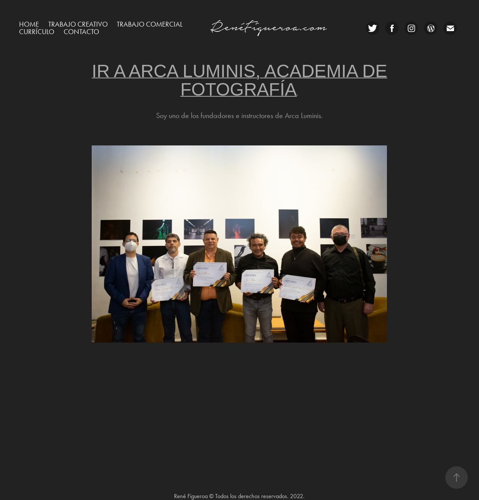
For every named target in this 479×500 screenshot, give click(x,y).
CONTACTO (81, 31)
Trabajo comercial (150, 24)
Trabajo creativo (78, 24)
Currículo (36, 31)
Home (29, 24)
